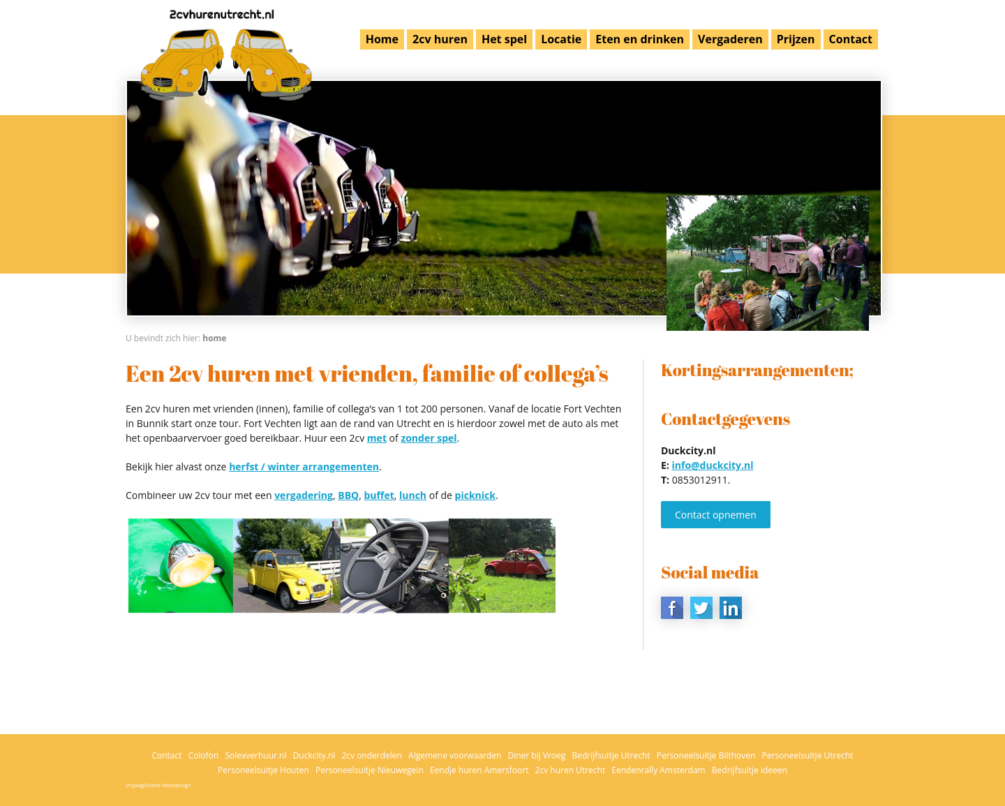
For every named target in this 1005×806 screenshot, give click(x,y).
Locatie (561, 39)
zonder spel (428, 438)
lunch (412, 495)
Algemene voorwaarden (454, 755)
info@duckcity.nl (712, 465)
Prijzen (796, 39)
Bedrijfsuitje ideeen (749, 770)
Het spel (504, 39)
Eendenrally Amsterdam (658, 770)
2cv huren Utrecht (570, 770)
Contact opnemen (716, 514)
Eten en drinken (639, 39)
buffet (379, 495)
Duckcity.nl (314, 755)
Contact (850, 39)
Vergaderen (730, 39)
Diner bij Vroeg (536, 755)
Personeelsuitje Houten (263, 770)
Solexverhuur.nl (255, 755)
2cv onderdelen (371, 755)
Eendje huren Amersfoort (479, 770)
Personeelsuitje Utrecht (808, 755)
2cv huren (440, 39)
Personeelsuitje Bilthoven (706, 755)
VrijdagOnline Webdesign (158, 785)
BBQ (348, 495)
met (377, 438)
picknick (475, 495)
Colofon (203, 755)
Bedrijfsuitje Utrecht (611, 755)
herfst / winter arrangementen (304, 466)
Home (382, 39)
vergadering (303, 495)
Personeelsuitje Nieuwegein (369, 770)
